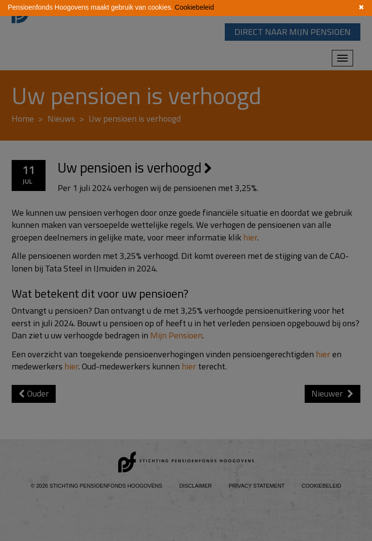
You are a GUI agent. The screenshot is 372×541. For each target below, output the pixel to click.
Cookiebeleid (194, 7)
